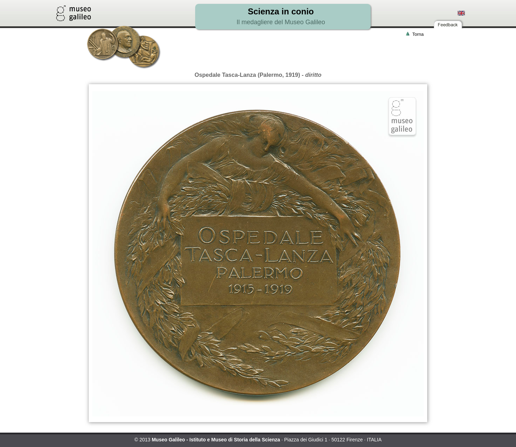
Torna (418, 34)
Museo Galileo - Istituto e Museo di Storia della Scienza (216, 439)
